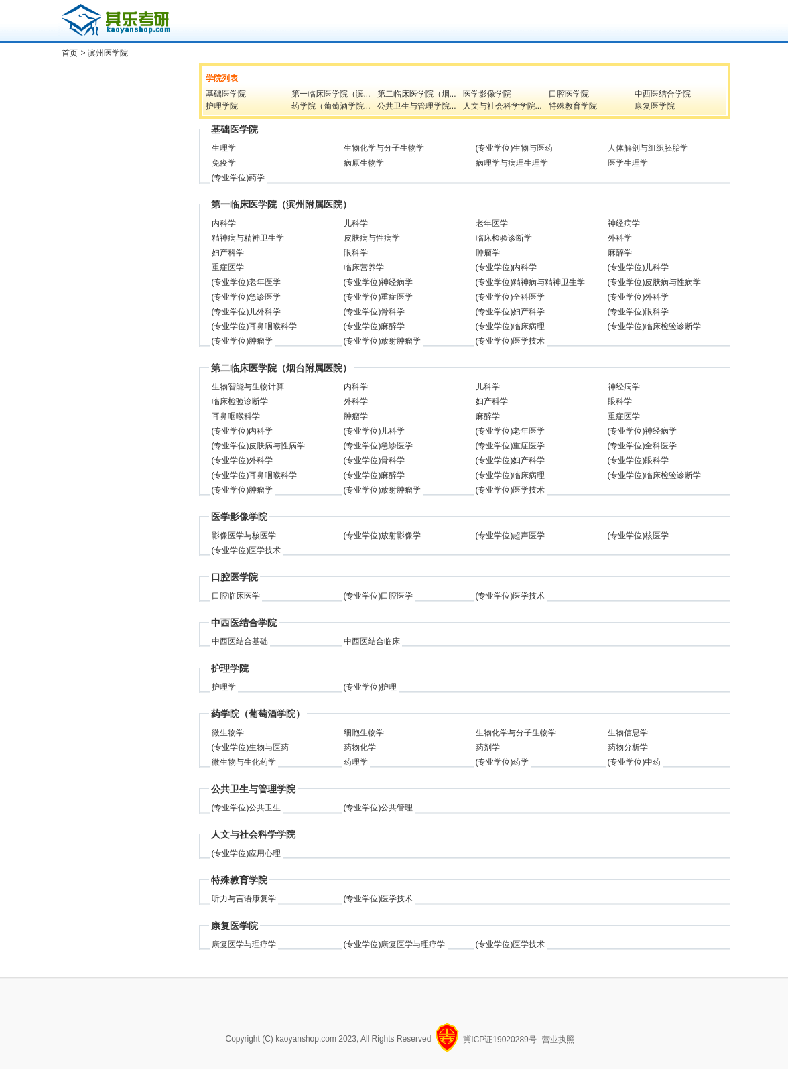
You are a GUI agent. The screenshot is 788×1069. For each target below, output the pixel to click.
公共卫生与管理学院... (416, 106)
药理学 (356, 762)
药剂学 (488, 747)
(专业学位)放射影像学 (382, 535)
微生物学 (228, 732)
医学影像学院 (487, 94)
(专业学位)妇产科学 (510, 311)
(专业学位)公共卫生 (246, 807)
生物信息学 (628, 732)
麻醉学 (620, 252)
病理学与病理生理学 (512, 163)
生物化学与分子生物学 (384, 148)
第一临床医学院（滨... (331, 94)
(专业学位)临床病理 (510, 326)
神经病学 (624, 223)
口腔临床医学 (236, 596)
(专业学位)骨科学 (374, 311)
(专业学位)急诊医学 (246, 297)
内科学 (224, 223)
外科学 (620, 238)
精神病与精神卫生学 (248, 238)
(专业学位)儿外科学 (246, 311)
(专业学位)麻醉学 (374, 326)
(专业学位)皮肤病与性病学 (655, 282)
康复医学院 (655, 106)
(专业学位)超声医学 (510, 535)
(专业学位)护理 (370, 687)
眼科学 (356, 252)
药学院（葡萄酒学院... (331, 106)
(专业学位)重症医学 (378, 297)
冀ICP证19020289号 (499, 1039)
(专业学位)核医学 (638, 535)
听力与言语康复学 (244, 898)
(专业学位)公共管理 (378, 807)
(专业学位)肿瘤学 (242, 341)
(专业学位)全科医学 (510, 297)
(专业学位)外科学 (638, 297)
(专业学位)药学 (238, 177)
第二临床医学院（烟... (416, 94)
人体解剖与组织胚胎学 (648, 148)
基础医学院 (226, 94)
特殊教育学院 (573, 106)
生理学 (224, 148)
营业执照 (558, 1039)
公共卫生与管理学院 (253, 788)
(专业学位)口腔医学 (378, 596)
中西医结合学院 (663, 94)
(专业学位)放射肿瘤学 (382, 341)
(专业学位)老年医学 (246, 282)
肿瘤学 (488, 252)
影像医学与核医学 (244, 535)
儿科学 (356, 223)
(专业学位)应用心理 (246, 853)
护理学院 (222, 106)
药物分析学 (628, 747)
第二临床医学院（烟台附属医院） (281, 368)
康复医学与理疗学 (244, 944)
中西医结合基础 (240, 641)
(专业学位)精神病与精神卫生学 (531, 282)
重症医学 (228, 267)
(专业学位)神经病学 (378, 282)
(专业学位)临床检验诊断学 (655, 326)
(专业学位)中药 (634, 762)
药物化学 (360, 747)
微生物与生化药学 (244, 762)
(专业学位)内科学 (506, 267)
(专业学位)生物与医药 (514, 148)
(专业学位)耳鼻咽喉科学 (255, 326)
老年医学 (492, 223)
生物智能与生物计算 (248, 386)
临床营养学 (364, 267)
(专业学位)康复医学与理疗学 (395, 944)
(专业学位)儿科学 (638, 267)
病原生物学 (364, 163)
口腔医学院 (569, 94)
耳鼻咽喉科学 (236, 416)
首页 (70, 53)
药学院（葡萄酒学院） (258, 713)
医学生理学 (628, 163)
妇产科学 (228, 252)
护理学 (224, 687)
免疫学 (224, 163)
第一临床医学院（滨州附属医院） (281, 204)
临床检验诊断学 (504, 238)
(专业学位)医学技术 (510, 341)
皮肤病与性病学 (372, 238)
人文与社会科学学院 (253, 834)
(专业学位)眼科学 (638, 311)
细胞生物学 (364, 732)
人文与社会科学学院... (502, 106)
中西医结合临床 (372, 641)
